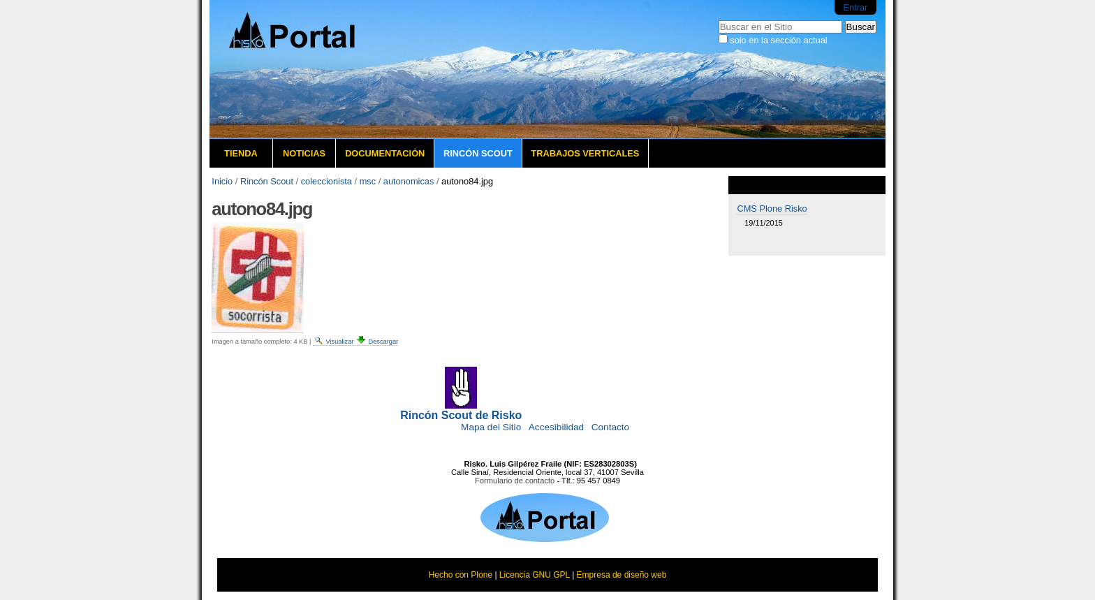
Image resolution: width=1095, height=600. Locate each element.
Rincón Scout (478, 153)
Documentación (385, 153)
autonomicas (408, 181)
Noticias (304, 153)
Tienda (241, 153)
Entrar (855, 7)
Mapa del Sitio (491, 427)
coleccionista (326, 181)
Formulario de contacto (514, 480)
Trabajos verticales (585, 153)
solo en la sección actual (778, 40)
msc (368, 181)
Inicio (222, 181)
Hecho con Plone (460, 575)
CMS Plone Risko (772, 208)
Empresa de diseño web (622, 575)
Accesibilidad (556, 427)
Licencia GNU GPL (534, 575)
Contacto (610, 427)
